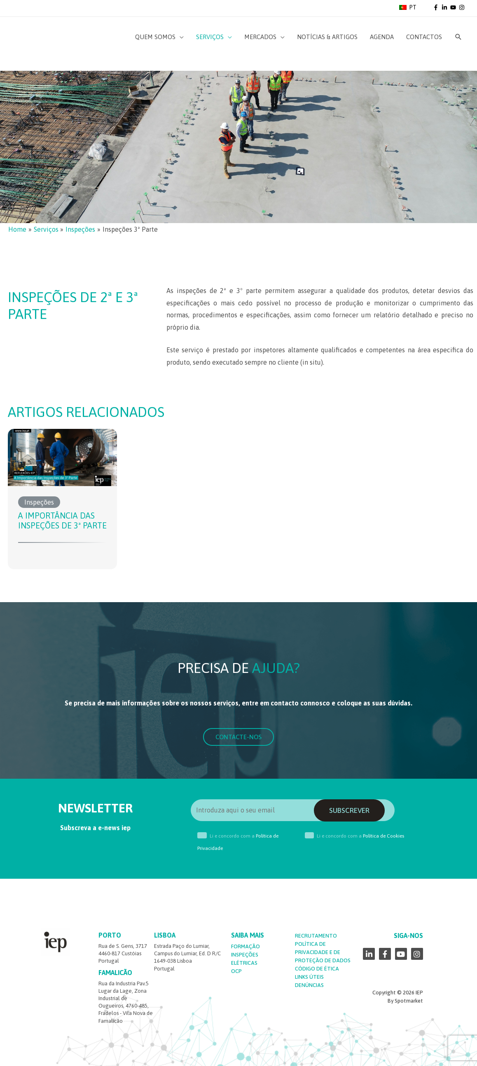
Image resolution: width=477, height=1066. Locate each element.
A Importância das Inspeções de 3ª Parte (62, 520)
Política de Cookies (383, 836)
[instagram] (462, 7)
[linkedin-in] (445, 7)
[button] (238, 737)
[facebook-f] (436, 7)
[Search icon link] (458, 37)
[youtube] (454, 7)
